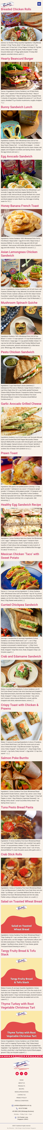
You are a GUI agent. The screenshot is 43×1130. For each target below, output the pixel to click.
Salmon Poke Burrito (15, 758)
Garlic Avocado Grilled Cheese (21, 404)
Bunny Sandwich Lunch (16, 107)
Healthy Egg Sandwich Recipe (21, 504)
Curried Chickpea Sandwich (19, 605)
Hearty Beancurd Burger (17, 58)
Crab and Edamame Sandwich (21, 656)
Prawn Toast (9, 453)
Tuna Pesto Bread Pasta (17, 807)
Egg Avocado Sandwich (16, 156)
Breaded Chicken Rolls (16, 9)
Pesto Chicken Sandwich (17, 352)
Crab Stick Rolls (11, 854)
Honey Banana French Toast (20, 206)
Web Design (18, 1128)
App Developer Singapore (29, 1128)
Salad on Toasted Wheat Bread (21, 901)
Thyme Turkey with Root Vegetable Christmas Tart (18, 1005)
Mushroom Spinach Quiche (19, 302)
